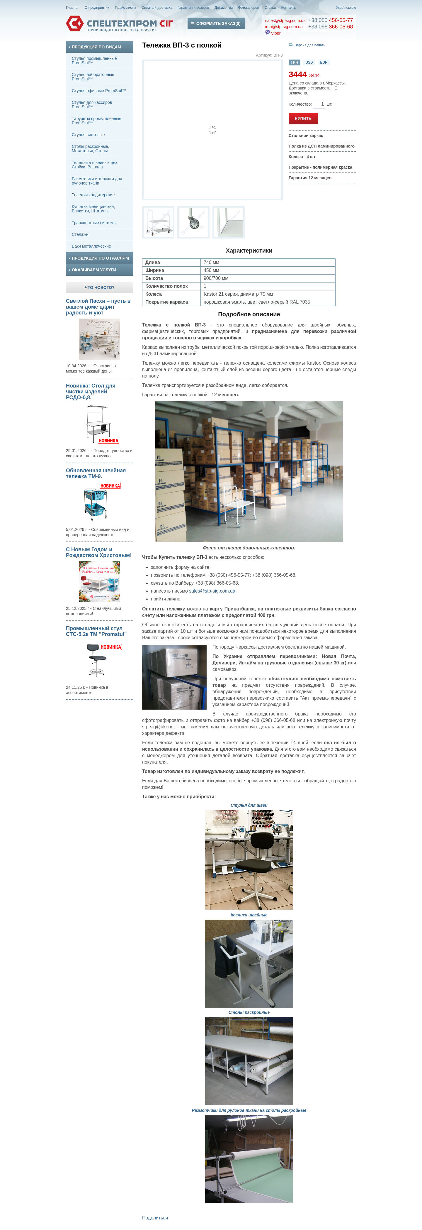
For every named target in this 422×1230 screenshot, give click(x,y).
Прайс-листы (125, 8)
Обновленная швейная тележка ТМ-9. (96, 473)
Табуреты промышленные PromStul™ (96, 120)
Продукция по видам (95, 47)
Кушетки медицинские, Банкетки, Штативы (93, 208)
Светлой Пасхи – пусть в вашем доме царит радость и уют (98, 307)
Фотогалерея (248, 8)
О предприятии (97, 8)
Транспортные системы (94, 222)
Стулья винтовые (88, 134)
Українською (346, 7)
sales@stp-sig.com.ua (285, 20)
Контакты (289, 8)
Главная (72, 8)
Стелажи (80, 234)
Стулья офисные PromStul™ (99, 90)
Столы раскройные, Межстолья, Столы (90, 148)
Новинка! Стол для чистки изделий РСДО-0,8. (90, 391)
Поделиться (155, 1217)
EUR (323, 62)
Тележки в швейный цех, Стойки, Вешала (95, 164)
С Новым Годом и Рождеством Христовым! (99, 552)
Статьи (270, 8)
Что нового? (100, 287)
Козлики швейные (249, 915)
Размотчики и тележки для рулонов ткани (97, 180)
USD (309, 62)
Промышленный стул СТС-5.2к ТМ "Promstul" (96, 631)
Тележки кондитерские (93, 194)
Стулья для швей (249, 805)
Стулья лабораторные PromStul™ (93, 76)
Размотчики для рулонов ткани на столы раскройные (249, 1110)
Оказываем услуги (92, 270)
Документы (224, 8)
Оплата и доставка (157, 8)
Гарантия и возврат (193, 8)
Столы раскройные (249, 1012)
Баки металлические (91, 246)
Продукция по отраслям (99, 258)
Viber (272, 33)
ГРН (294, 62)
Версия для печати (310, 45)
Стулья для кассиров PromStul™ (92, 104)
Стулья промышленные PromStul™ (94, 60)
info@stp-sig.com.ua (284, 26)
